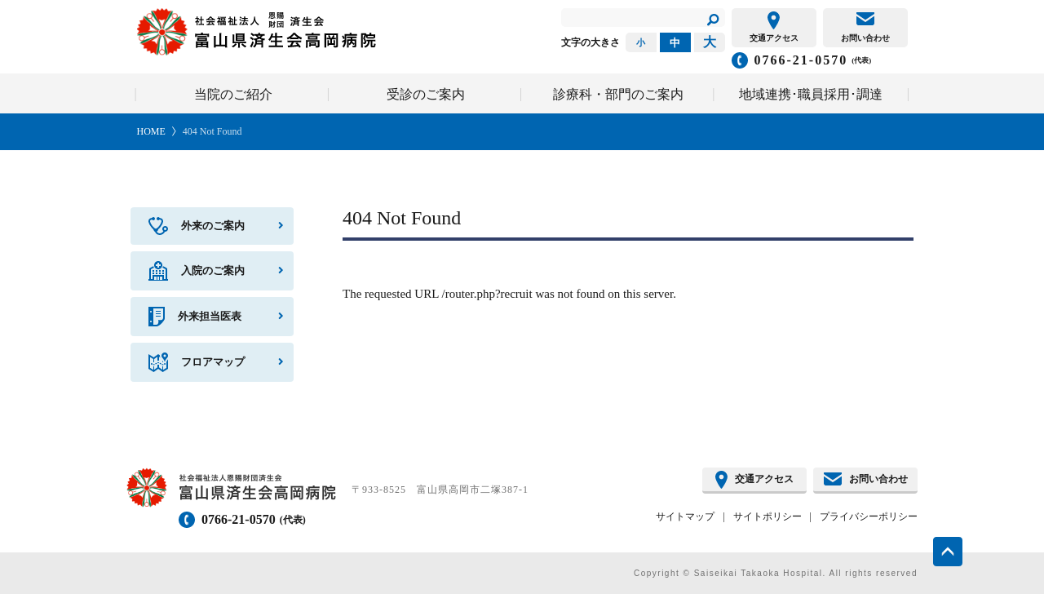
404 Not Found (212, 131)
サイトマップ (685, 516)
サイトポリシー (767, 516)
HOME (151, 131)
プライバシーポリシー (869, 516)
